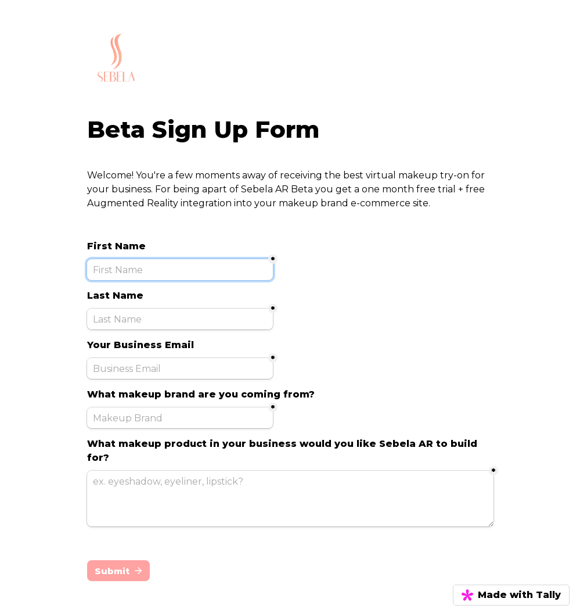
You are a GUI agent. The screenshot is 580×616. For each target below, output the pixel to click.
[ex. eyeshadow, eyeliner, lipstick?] (290, 499)
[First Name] (180, 269)
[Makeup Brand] (180, 417)
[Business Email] (180, 368)
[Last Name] (180, 319)
